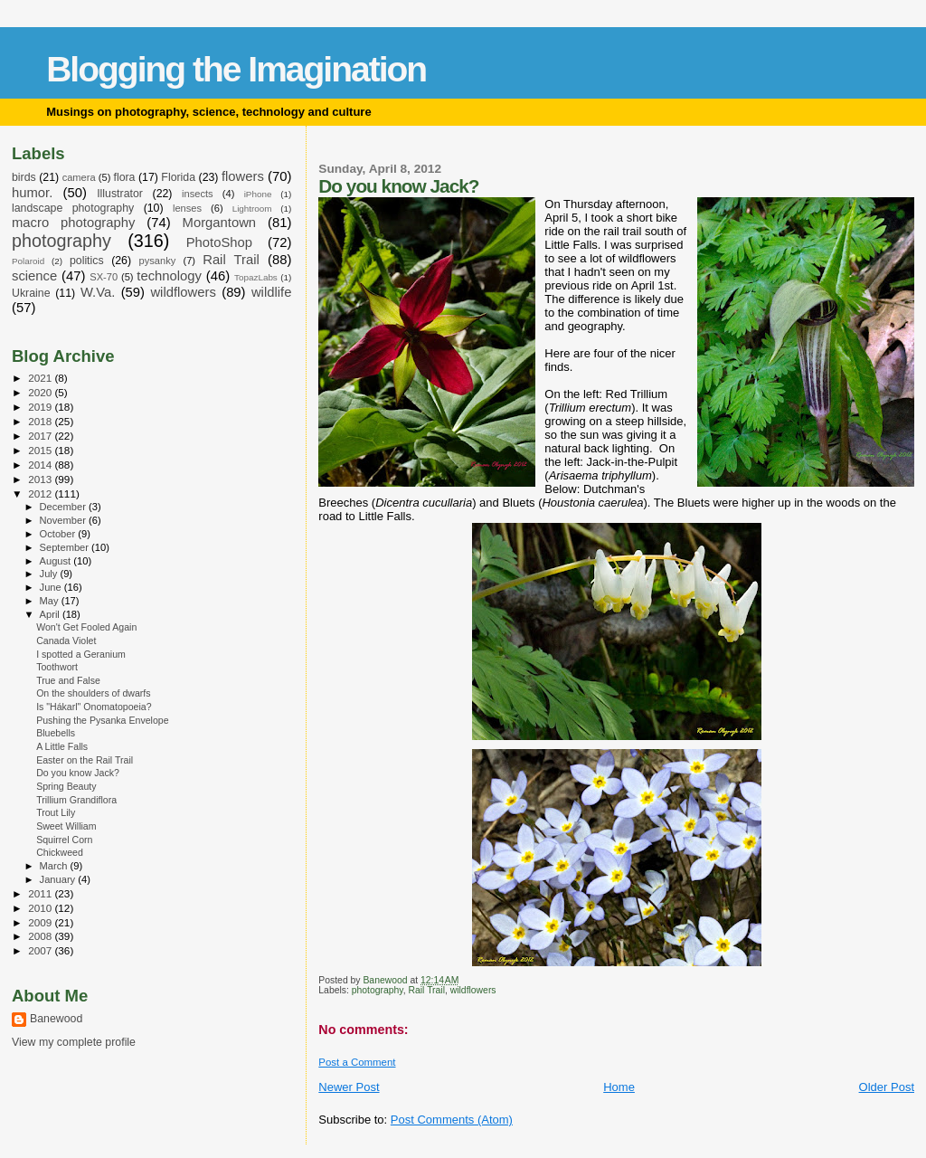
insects (197, 193)
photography (377, 990)
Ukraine (31, 293)
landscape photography (73, 208)
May (50, 600)
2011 (41, 893)
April (51, 614)
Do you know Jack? (77, 772)
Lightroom (252, 209)
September (66, 547)
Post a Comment (356, 1062)
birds (24, 177)
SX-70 (104, 276)
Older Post (886, 1087)
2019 (41, 407)
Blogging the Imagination (236, 69)
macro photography (73, 222)
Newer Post (348, 1087)
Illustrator (120, 193)
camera (79, 177)
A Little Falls (62, 746)
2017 (41, 435)
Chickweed (59, 852)
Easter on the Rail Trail (84, 760)
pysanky (157, 260)
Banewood (56, 1018)
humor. (32, 192)
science (34, 276)
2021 (41, 378)
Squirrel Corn (64, 839)
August (57, 560)
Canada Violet (66, 640)
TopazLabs (256, 277)
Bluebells (55, 732)
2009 (41, 922)
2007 (41, 950)
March (55, 865)
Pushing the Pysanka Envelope (102, 720)
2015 (41, 450)
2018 (41, 421)
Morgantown (220, 222)
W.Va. (97, 292)
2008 (41, 936)
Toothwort (57, 666)
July (50, 573)
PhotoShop (219, 242)
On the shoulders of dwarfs (93, 693)
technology (169, 276)
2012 (41, 493)
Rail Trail (427, 990)
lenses (187, 208)
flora (124, 177)
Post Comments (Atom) (452, 1119)
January (59, 879)
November (64, 520)
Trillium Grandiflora (76, 799)
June (52, 587)
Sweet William (66, 826)
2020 (41, 392)
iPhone (258, 194)
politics (87, 260)
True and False (68, 680)
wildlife (271, 292)
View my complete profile (74, 1042)
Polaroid (28, 261)
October (59, 533)
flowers (243, 176)
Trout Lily (55, 812)
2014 (41, 464)
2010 (41, 908)
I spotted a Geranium (81, 654)
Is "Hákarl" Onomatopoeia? (93, 706)
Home (619, 1087)
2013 (41, 479)
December (64, 506)
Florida (178, 177)
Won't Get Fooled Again (86, 627)
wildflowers (473, 990)
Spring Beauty (66, 786)
